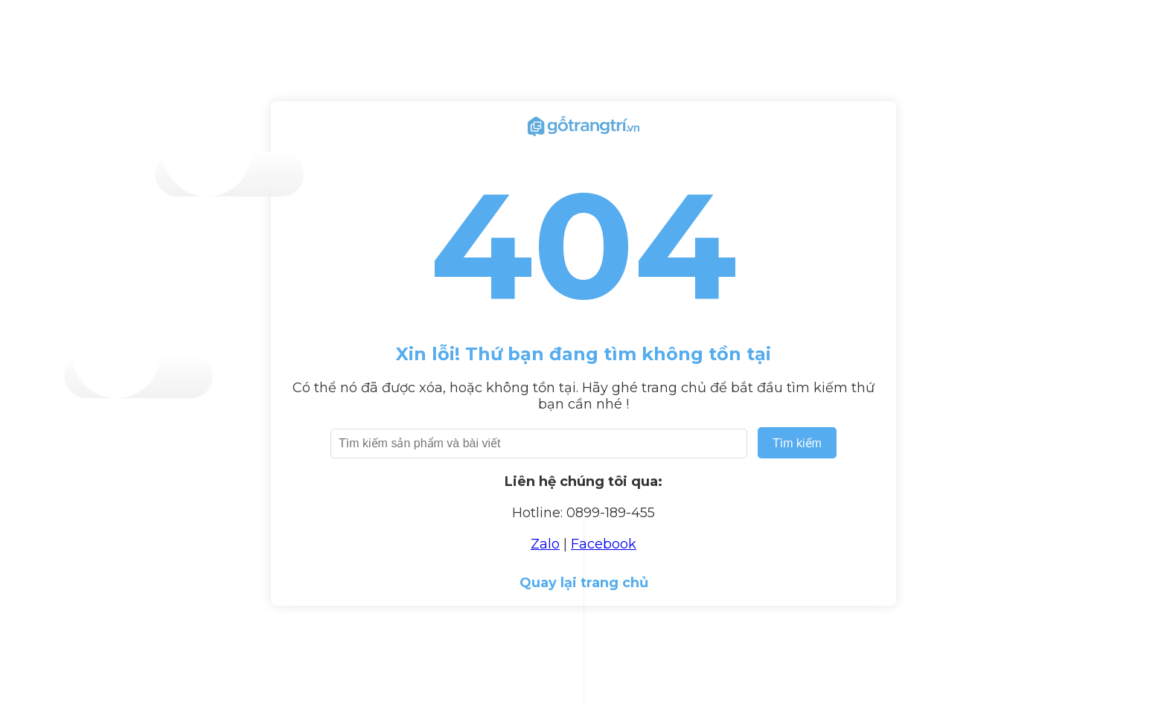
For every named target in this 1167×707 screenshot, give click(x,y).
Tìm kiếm (797, 443)
